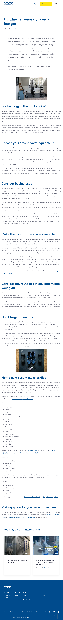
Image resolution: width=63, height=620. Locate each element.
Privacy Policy (21, 612)
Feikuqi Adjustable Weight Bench (30, 453)
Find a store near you (50, 615)
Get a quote (46, 4)
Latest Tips (21, 28)
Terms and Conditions (10, 612)
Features (16, 28)
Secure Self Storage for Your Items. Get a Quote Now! (28, 615)
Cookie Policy (30, 612)
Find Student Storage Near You (21, 617)
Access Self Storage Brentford (18, 517)
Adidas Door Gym (32, 450)
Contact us (31, 517)
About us (26, 592)
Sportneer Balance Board (32, 497)
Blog (24, 596)
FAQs (37, 612)
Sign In (35, 4)
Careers (44, 592)
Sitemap (44, 596)
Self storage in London (12, 592)
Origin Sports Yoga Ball (50, 497)
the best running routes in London (22, 399)
